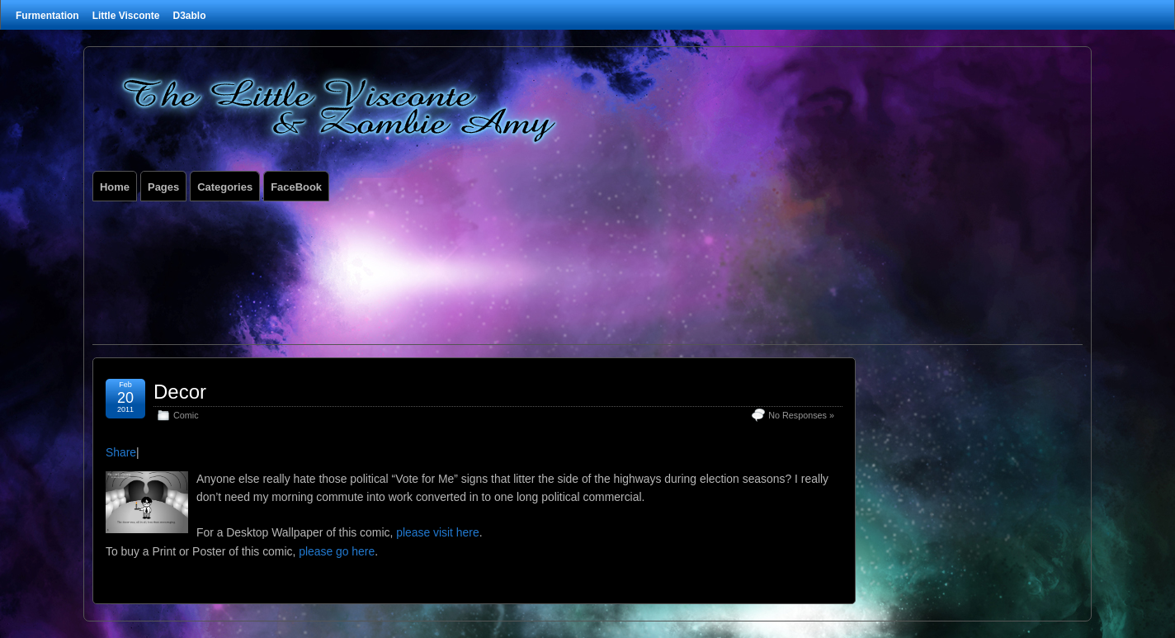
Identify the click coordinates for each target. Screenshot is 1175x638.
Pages (163, 187)
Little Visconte (126, 15)
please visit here (437, 532)
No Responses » (801, 415)
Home (115, 187)
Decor (179, 391)
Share (121, 452)
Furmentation (47, 15)
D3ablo (188, 15)
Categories (224, 187)
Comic (186, 415)
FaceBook (296, 187)
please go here (337, 551)
